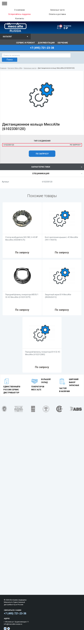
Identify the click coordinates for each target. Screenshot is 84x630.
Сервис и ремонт (25, 43)
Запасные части (57, 10)
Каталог (7, 36)
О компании (19, 10)
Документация (46, 43)
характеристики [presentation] (40, 167)
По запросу (42, 154)
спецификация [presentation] (40, 173)
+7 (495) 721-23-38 (15, 613)
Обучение (63, 43)
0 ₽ (71, 27)
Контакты (19, 18)
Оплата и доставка (57, 14)
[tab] (42, 166)
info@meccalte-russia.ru (13, 624)
